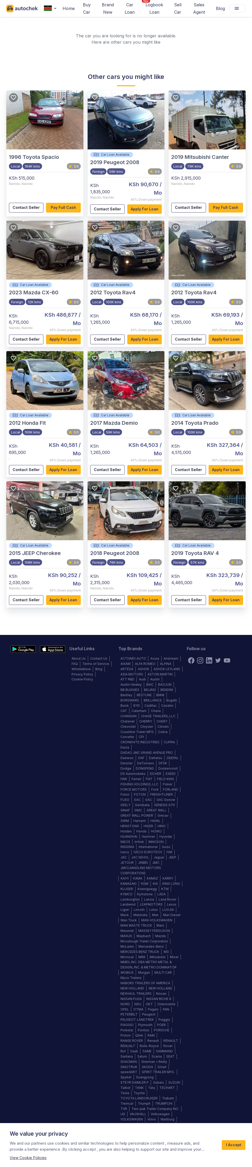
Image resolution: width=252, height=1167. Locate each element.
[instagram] (200, 660)
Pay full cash (63, 208)
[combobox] (51, 8)
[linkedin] (209, 660)
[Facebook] (191, 660)
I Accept (233, 1145)
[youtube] (227, 660)
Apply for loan (144, 209)
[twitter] (218, 660)
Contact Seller (26, 207)
